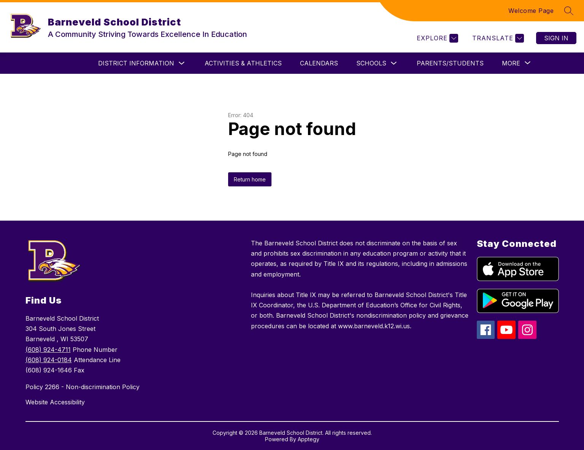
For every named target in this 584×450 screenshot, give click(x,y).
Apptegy (308, 439)
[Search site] (568, 10)
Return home (250, 179)
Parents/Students (450, 63)
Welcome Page (531, 10)
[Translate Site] (497, 38)
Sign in (556, 38)
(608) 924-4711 (48, 349)
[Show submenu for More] (511, 63)
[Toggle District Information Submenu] (181, 63)
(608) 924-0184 (48, 360)
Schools (371, 63)
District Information (136, 63)
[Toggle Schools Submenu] (393, 63)
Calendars (319, 63)
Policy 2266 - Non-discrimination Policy (82, 387)
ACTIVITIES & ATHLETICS (243, 63)
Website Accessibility (55, 402)
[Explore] (436, 38)
